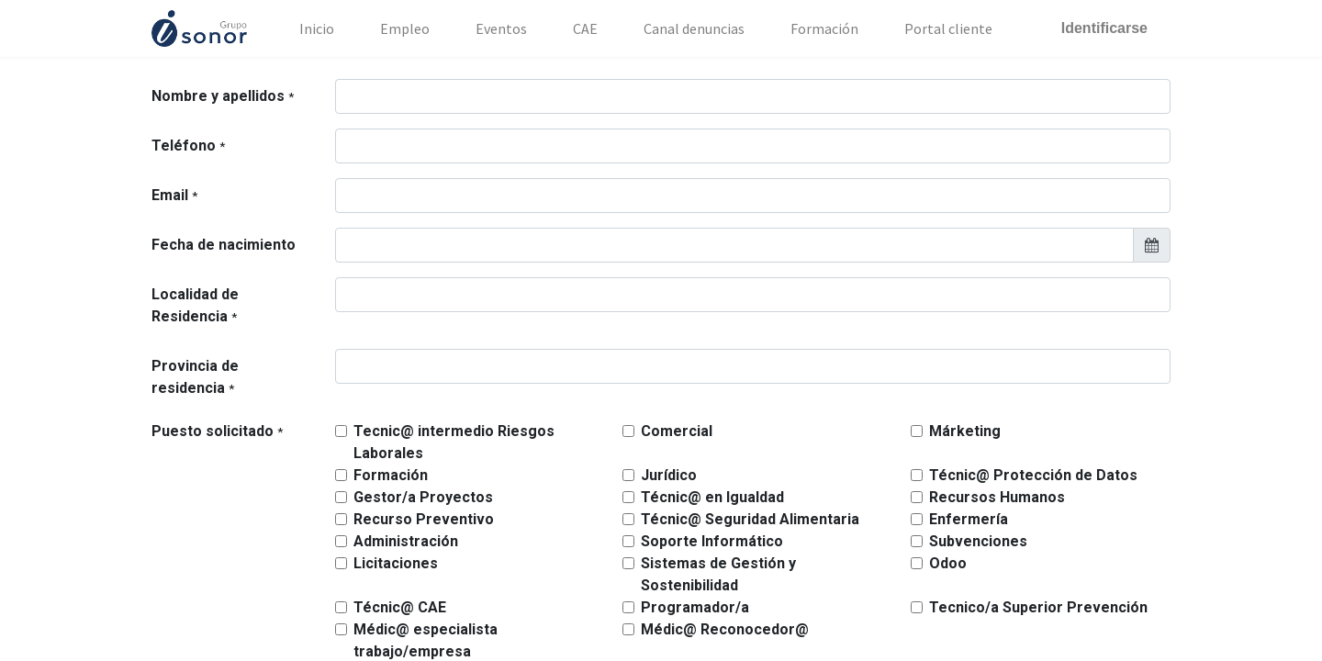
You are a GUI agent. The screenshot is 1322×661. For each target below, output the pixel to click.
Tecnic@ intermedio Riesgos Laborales (454, 442)
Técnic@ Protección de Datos (1033, 475)
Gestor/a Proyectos (423, 497)
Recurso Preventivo (423, 519)
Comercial (676, 431)
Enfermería (968, 519)
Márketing (965, 431)
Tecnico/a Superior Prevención (1038, 607)
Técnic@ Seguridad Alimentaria (750, 519)
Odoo (948, 563)
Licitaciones (395, 563)
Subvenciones (978, 541)
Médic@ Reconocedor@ (725, 629)
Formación (390, 475)
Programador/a (695, 607)
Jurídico (669, 475)
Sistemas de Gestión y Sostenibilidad (718, 574)
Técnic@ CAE (399, 607)
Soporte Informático (712, 541)
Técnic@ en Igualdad (712, 497)
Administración (405, 541)
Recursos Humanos (997, 497)
